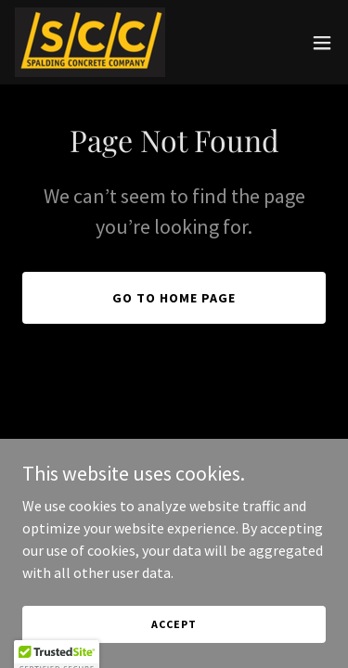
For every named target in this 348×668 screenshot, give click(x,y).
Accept (173, 624)
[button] (322, 42)
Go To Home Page (174, 297)
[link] (90, 42)
